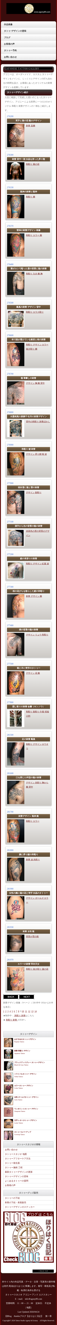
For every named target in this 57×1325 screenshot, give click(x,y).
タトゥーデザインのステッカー (20, 1207)
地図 (28, 1307)
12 (29, 1011)
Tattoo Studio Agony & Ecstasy (27, 1321)
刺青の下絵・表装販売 (15, 1202)
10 (23, 1011)
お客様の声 (9, 44)
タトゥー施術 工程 (13, 1167)
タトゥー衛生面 (12, 1163)
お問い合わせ (10, 57)
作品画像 (8, 24)
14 (36, 1011)
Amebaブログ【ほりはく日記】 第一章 (34, 1316)
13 (32, 1011)
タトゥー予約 (10, 50)
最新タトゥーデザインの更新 (19, 1172)
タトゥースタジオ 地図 (16, 1154)
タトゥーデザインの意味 (16, 1176)
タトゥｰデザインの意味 (15, 31)
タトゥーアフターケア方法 (17, 1158)
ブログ (7, 37)
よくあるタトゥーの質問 (16, 1181)
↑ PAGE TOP (43, 1271)
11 (26, 1011)
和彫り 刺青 (20, 1015)
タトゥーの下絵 (12, 1198)
